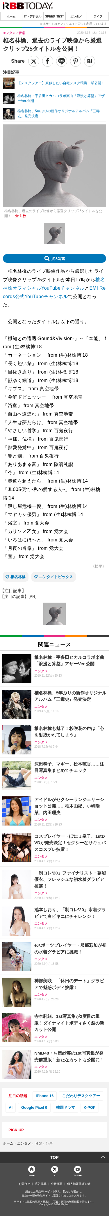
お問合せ (24, 1183)
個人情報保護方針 (78, 1183)
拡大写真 (58, 258)
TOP (54, 1157)
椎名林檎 (18, 577)
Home (32, 1175)
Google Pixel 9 (34, 1107)
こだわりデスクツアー (81, 1096)
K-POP (90, 1107)
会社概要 (56, 1183)
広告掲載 (41, 1183)
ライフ (98, 16)
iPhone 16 (44, 1096)
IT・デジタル (32, 16)
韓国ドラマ (65, 1107)
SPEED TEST (54, 16)
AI (10, 1107)
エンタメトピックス (56, 577)
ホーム (11, 16)
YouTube (77, 1175)
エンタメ (76, 16)
